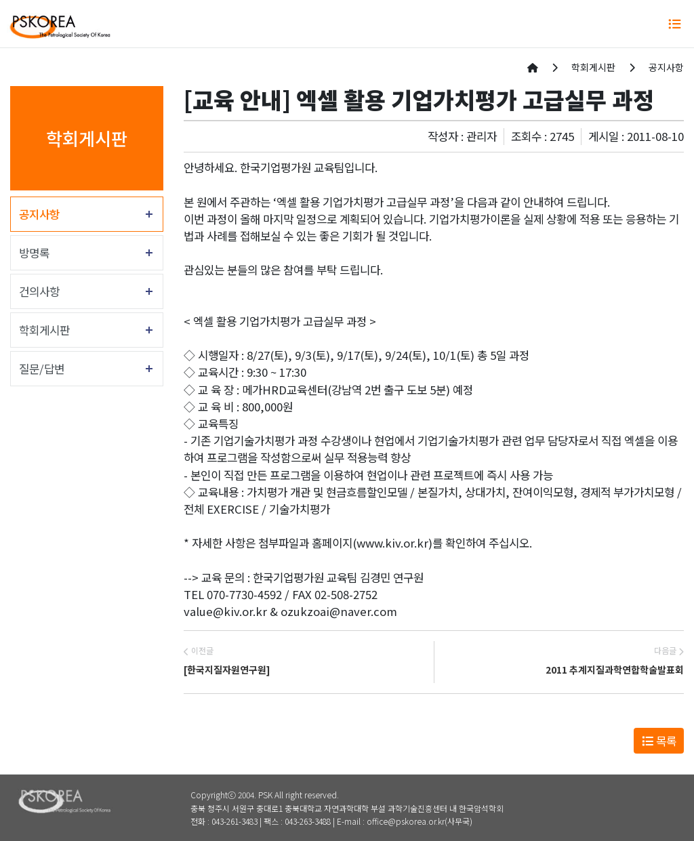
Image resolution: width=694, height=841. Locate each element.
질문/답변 (41, 368)
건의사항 (39, 291)
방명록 (34, 253)
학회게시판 (44, 330)
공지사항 (39, 214)
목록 (659, 741)
